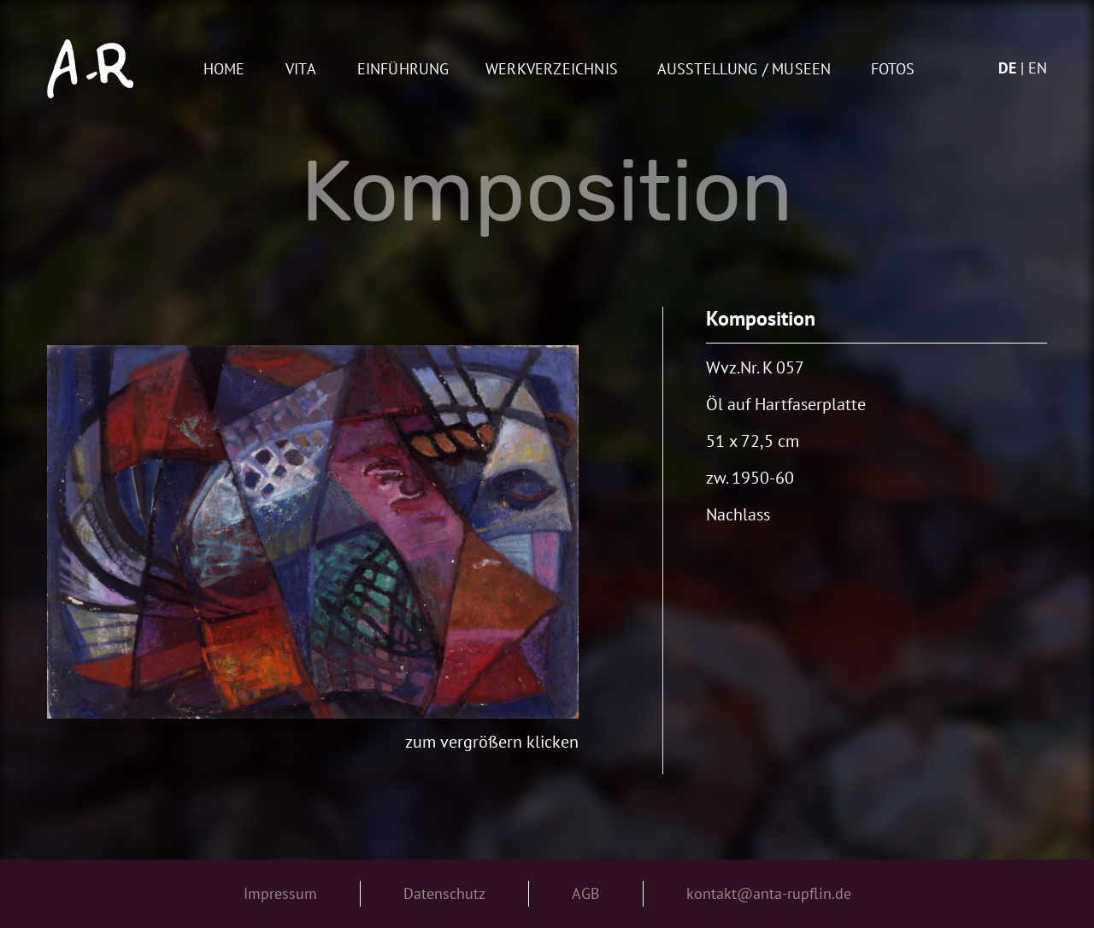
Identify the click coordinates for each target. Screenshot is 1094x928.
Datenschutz (444, 893)
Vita (300, 70)
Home (224, 70)
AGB (586, 893)
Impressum (280, 893)
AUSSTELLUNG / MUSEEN (744, 70)
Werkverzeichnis (551, 70)
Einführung (403, 70)
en (1037, 68)
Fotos (893, 70)
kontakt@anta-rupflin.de (768, 893)
